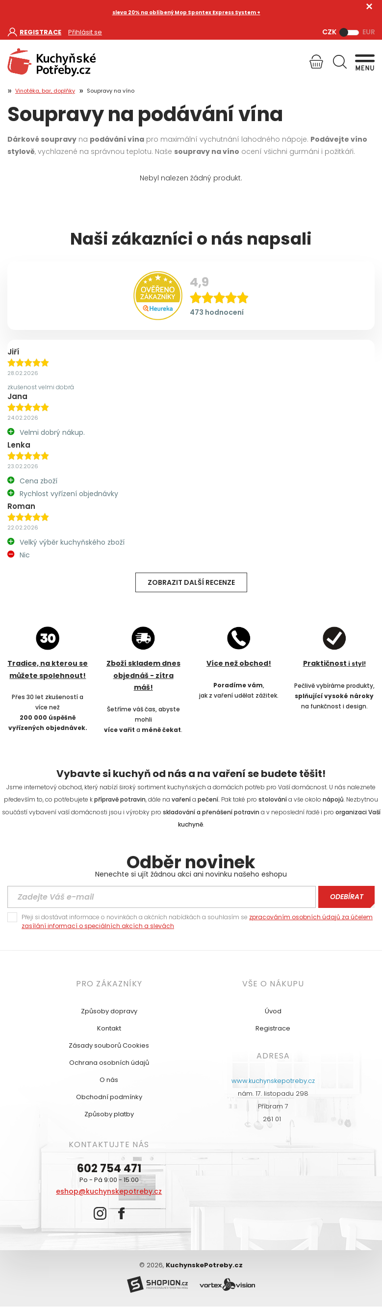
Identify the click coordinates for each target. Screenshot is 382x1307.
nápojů (333, 799)
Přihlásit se (85, 32)
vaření (181, 799)
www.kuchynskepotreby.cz (273, 1080)
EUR (368, 32)
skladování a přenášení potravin (211, 812)
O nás (109, 1079)
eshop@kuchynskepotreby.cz (109, 1191)
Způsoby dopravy (109, 1011)
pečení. (209, 799)
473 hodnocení (217, 312)
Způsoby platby (109, 1114)
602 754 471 (109, 1168)
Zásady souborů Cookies (109, 1045)
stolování (272, 799)
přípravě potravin (120, 799)
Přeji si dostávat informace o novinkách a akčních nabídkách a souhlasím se (197, 921)
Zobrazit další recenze (191, 582)
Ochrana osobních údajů (109, 1062)
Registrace (272, 1028)
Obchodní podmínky (109, 1097)
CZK (329, 32)
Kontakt (109, 1028)
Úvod (273, 1011)
